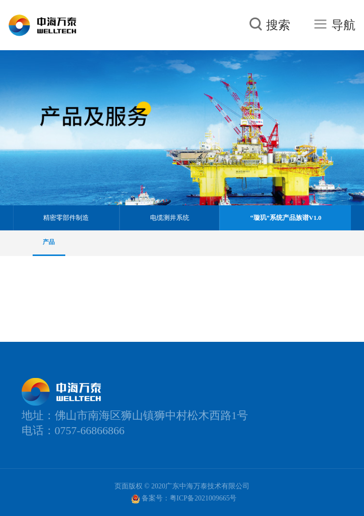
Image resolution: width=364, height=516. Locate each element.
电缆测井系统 (169, 217)
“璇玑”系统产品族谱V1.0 (285, 217)
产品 (49, 241)
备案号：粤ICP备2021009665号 (184, 498)
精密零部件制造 (66, 217)
